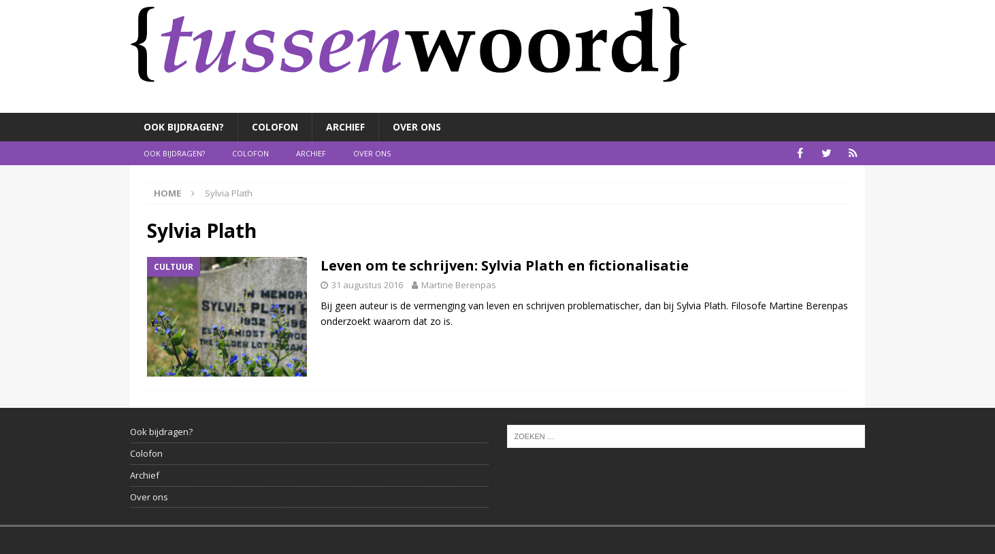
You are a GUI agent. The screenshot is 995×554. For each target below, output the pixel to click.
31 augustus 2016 (367, 285)
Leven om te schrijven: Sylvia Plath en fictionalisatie (505, 265)
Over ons (417, 126)
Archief (345, 126)
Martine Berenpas (458, 285)
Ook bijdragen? (184, 126)
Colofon (275, 126)
